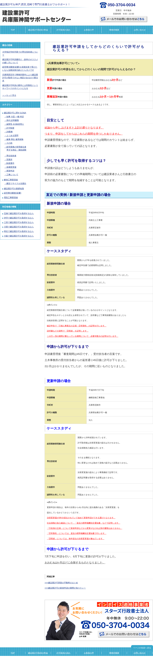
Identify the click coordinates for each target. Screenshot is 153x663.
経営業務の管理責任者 (16, 147)
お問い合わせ (140, 30)
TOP (13, 30)
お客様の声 (89, 30)
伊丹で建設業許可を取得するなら (19, 218)
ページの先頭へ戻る (142, 648)
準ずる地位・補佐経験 (16, 150)
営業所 (9, 159)
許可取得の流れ (63, 30)
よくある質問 (12, 135)
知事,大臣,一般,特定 (15, 116)
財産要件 (10, 163)
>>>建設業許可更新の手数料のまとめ (61, 583)
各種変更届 (11, 167)
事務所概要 (114, 30)
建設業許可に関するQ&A (15, 113)
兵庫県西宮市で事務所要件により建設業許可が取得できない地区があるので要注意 (20, 78)
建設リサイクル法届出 (16, 183)
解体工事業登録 (11, 180)
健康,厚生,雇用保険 (14, 139)
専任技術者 (11, 156)
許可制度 (10, 128)
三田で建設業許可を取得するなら (19, 222)
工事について (12, 174)
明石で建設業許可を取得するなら (19, 231)
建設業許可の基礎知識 (14, 188)
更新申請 (10, 171)
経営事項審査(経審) (12, 193)
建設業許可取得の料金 (38, 30)
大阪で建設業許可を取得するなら (19, 236)
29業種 (9, 132)
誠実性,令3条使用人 (15, 124)
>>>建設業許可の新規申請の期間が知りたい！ (65, 588)
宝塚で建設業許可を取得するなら (19, 213)
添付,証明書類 (12, 120)
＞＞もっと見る (9, 95)
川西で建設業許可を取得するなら (19, 227)
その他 (9, 143)
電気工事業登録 (11, 197)
